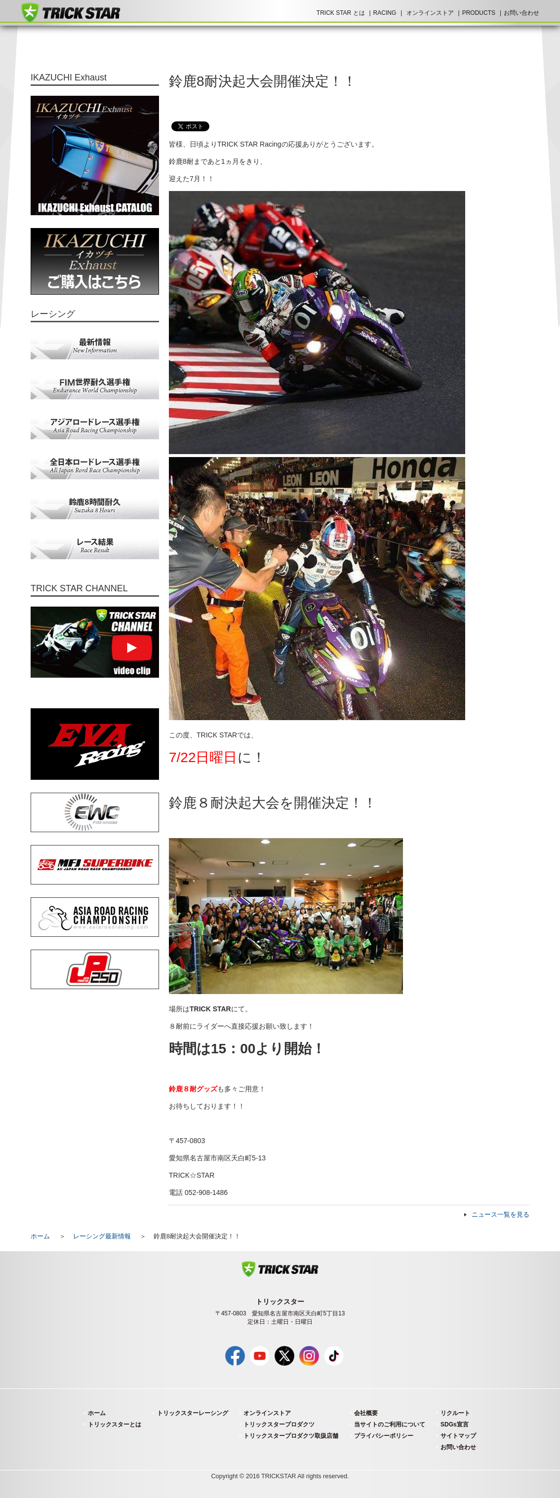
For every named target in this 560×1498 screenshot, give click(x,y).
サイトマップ (458, 1435)
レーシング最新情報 (102, 1236)
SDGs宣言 (454, 1424)
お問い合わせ (521, 12)
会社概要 (366, 1413)
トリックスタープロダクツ (279, 1424)
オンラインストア (430, 12)
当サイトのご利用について (389, 1424)
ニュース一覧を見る (500, 1214)
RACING (385, 12)
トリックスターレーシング (192, 1413)
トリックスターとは (114, 1424)
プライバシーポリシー (383, 1435)
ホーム (40, 1236)
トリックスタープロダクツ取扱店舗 (290, 1435)
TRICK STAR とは (341, 12)
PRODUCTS (478, 12)
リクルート (455, 1413)
